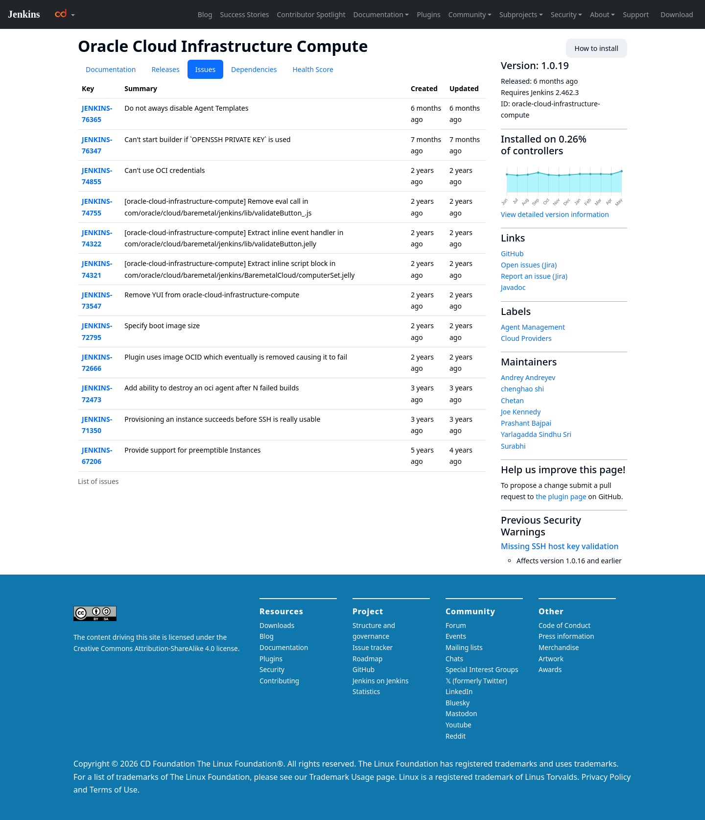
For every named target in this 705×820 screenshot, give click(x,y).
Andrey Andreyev (528, 377)
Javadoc (513, 287)
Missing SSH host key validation (560, 546)
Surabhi (513, 446)
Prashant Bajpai (526, 423)
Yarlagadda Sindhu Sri (536, 434)
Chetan (512, 400)
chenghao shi (522, 388)
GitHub (512, 253)
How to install (596, 48)
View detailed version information (555, 214)
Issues (205, 69)
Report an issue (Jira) (534, 276)
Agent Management (533, 327)
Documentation (111, 69)
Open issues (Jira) (529, 264)
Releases (165, 69)
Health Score (312, 69)
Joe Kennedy (520, 411)
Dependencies (254, 69)
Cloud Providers (526, 338)
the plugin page (561, 496)
